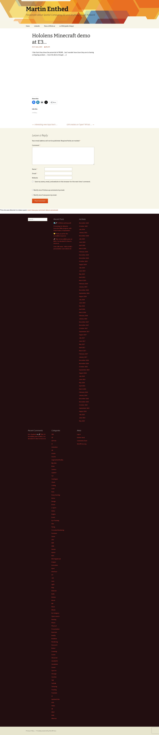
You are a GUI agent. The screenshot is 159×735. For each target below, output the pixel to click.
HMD (52, 546)
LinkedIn (37, 26)
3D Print (53, 441)
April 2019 (82, 277)
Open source (55, 616)
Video (53, 706)
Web (52, 715)
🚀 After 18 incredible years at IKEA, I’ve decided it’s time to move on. (63, 241)
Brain (53, 466)
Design (53, 501)
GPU (52, 540)
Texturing (54, 686)
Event (53, 517)
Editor (53, 511)
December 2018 (84, 290)
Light (52, 584)
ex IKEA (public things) (66, 26)
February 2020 (83, 252)
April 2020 (82, 245)
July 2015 (82, 414)
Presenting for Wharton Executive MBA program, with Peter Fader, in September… (62, 228)
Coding (53, 485)
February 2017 (83, 354)
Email (34, 173)
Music (53, 607)
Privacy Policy (30, 731)
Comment (36, 145)
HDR (52, 543)
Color (53, 488)
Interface (54, 571)
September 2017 (84, 331)
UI (52, 696)
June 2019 (82, 271)
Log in (79, 434)
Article (53, 453)
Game (53, 536)
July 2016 (82, 376)
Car (52, 476)
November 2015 (84, 402)
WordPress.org (81, 444)
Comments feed (82, 441)
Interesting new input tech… (44, 124)
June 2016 (82, 379)
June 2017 (82, 341)
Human (53, 549)
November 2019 (84, 258)
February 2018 (83, 315)
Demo (53, 498)
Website (35, 178)
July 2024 (82, 229)
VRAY (53, 712)
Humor (53, 552)
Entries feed (81, 437)
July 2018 (82, 300)
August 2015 (83, 411)
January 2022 (83, 232)
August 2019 (83, 264)
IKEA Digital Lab (56, 559)
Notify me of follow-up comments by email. (49, 190)
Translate (54, 693)
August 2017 (83, 335)
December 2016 (84, 360)
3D (52, 437)
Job (52, 578)
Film (52, 524)
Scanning (54, 651)
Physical (54, 626)
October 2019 (83, 261)
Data (52, 492)
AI (52, 444)
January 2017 (83, 357)
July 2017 (82, 338)
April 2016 (82, 386)
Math (52, 594)
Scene (53, 654)
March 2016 (82, 389)
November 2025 (84, 223)
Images (53, 562)
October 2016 (83, 367)
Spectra (53, 670)
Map (52, 587)
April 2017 (82, 347)
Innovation (54, 565)
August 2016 (83, 373)
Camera (53, 469)
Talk (52, 680)
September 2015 (84, 408)
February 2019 (83, 284)
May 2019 (82, 274)
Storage (54, 674)
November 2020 (84, 236)
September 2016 (84, 370)
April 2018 (82, 309)
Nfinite (53, 610)
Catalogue (54, 479)
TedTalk (53, 683)
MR (52, 603)
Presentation (55, 629)
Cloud (53, 482)
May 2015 (82, 421)
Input (53, 568)
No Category (55, 613)
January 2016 (83, 395)
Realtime (54, 639)
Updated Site (55, 699)
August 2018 (83, 296)
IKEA (52, 556)
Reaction (54, 632)
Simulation (54, 664)
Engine (53, 514)
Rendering (54, 642)
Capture (53, 473)
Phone (53, 623)
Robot (53, 648)
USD (52, 702)
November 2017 (84, 325)
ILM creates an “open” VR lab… (80, 124)
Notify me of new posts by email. (45, 195)
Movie (53, 600)
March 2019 (82, 280)
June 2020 (82, 242)
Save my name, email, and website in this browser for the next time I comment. (62, 182)
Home (28, 26)
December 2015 (84, 398)
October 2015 (83, 405)
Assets (53, 457)
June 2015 (82, 418)
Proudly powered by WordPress (46, 731)
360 (52, 434)
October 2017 (83, 328)
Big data (54, 463)
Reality (53, 635)
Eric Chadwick (32, 434)
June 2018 (82, 303)
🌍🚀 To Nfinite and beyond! (62, 223)
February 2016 (83, 392)
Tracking (54, 690)
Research (54, 645)
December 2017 (84, 322)
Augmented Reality (57, 460)
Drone (53, 504)
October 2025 (83, 226)
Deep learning (55, 495)
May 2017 (82, 344)
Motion (53, 597)
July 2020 (82, 239)
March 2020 (82, 248)
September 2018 (84, 293)
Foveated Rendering (57, 530)
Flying (53, 527)
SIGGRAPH (54, 661)
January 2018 (83, 319)
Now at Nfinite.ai (49, 26)
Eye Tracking (55, 520)
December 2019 (84, 255)
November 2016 (84, 363)
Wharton (54, 718)
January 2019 (83, 287)
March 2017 (82, 351)
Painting (53, 619)
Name (34, 169)
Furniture (54, 533)
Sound (53, 667)
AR (46, 47)
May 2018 (82, 306)
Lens (52, 581)
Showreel (54, 658)
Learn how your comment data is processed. (42, 210)
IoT (52, 575)
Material (53, 591)
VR (49, 47)
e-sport (53, 508)
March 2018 (82, 312)
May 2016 (82, 383)
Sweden (54, 677)
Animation (54, 447)
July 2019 (82, 268)
